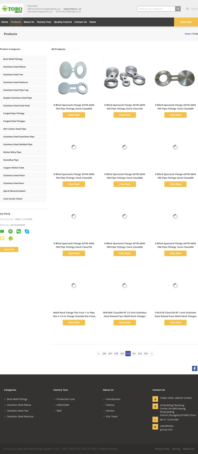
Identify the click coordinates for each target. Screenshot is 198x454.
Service (108, 410)
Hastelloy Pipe (10, 159)
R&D (57, 410)
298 (116, 353)
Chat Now (186, 21)
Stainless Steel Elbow (14, 66)
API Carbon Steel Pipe (14, 128)
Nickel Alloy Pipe (12, 152)
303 (146, 353)
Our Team (110, 416)
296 (104, 353)
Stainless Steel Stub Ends (16, 105)
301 (134, 353)
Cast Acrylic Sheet (12, 198)
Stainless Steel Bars (13, 183)
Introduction (111, 399)
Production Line (64, 399)
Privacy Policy (162, 448)
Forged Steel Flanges (14, 121)
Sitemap (176, 448)
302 (140, 353)
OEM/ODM (61, 404)
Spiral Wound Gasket (14, 190)
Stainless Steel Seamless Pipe (18, 136)
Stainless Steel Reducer (15, 82)
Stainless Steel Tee (13, 74)
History (108, 404)
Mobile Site (189, 448)
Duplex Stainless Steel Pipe (17, 97)
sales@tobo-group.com (167, 427)
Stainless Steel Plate (14, 175)
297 (110, 353)
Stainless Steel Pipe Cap (15, 90)
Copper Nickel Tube (13, 167)
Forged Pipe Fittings (13, 113)
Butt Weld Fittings (12, 58)
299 (122, 353)
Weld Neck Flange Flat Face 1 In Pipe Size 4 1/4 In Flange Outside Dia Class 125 (74, 316)
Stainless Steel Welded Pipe (17, 144)
